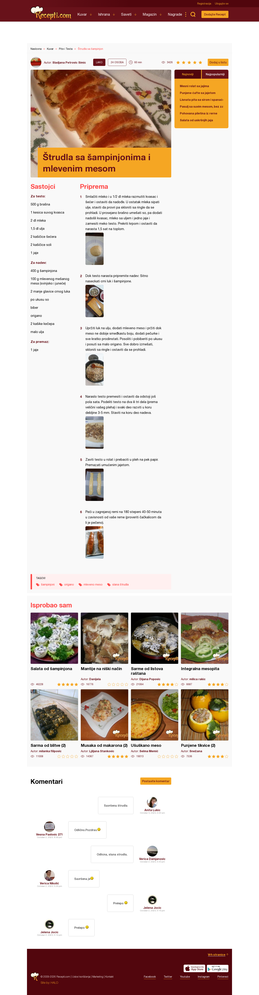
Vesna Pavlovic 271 (49, 834)
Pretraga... (192, 14)
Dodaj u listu (218, 62)
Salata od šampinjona (54, 649)
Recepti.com (51, 13)
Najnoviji (188, 74)
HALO (54, 982)
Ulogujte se (221, 3)
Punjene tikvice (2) (204, 723)
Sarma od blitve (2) (54, 723)
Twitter (168, 976)
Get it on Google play (217, 968)
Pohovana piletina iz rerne (198, 113)
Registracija (204, 3)
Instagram (204, 976)
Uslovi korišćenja (81, 976)
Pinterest (222, 976)
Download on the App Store (194, 968)
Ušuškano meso (154, 723)
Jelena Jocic (152, 907)
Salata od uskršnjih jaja (196, 120)
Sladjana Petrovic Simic (69, 62)
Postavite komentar (155, 781)
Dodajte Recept (215, 14)
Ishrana (104, 14)
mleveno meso (93, 584)
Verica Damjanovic (152, 858)
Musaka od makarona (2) (104, 723)
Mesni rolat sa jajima (194, 86)
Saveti (126, 14)
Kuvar (82, 14)
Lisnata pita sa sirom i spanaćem (201, 99)
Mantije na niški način (104, 649)
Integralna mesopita (204, 649)
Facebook (150, 976)
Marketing (97, 976)
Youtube (185, 976)
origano (69, 584)
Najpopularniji (215, 74)
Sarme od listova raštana (154, 649)
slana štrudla (120, 584)
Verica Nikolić (49, 883)
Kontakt (109, 976)
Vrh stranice (216, 954)
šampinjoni (47, 584)
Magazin (150, 14)
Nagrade (175, 14)
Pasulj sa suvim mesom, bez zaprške (201, 106)
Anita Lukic (152, 810)
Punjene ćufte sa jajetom (197, 92)
